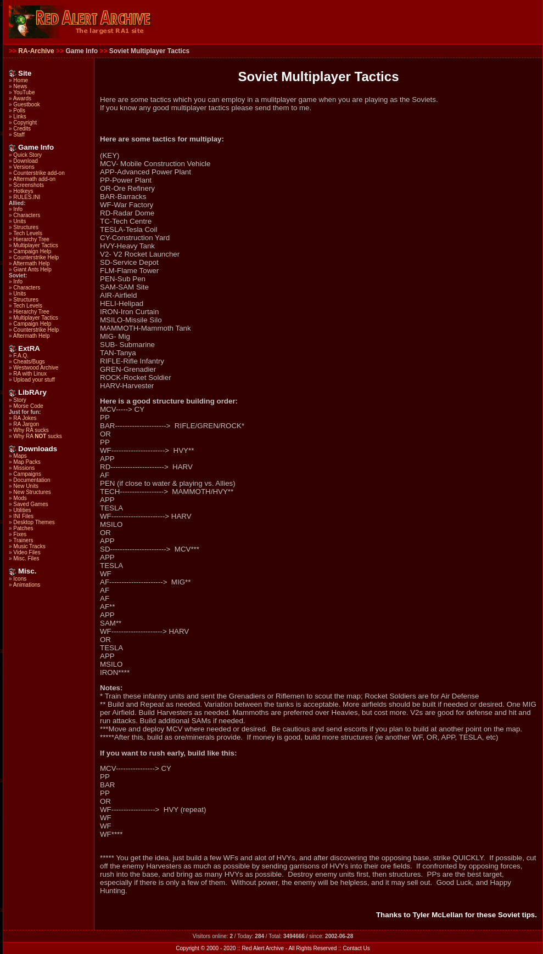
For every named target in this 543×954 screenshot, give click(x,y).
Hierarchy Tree (31, 239)
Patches (23, 528)
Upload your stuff (33, 380)
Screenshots (28, 185)
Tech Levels (27, 233)
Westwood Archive (35, 368)
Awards (22, 98)
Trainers (23, 540)
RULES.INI (26, 197)
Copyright (25, 123)
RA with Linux (30, 374)
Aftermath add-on (34, 179)
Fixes (19, 534)
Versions (23, 167)
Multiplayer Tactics (35, 245)
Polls (19, 110)
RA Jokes (24, 418)
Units (19, 221)
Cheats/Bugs (28, 362)
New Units (25, 486)
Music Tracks (29, 546)
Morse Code (28, 406)
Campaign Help (32, 251)
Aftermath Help (31, 263)
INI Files (23, 516)
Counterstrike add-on (38, 173)
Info (18, 209)
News (20, 86)
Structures (25, 227)
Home (20, 80)
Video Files (26, 552)
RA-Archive (36, 51)
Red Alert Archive (263, 948)
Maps (19, 456)
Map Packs (26, 462)
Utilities (22, 510)
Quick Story (27, 155)
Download (25, 161)
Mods (19, 498)
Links (19, 116)
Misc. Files (26, 558)
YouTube (24, 92)
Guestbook (26, 104)
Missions (24, 468)
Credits (22, 129)
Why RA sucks (30, 430)
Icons (19, 579)
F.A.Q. (21, 356)
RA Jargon (26, 424)
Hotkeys (23, 191)
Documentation (31, 480)
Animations (26, 585)
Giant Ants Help (32, 269)
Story (19, 400)
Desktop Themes (33, 522)
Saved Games (30, 504)
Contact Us (356, 948)
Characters (26, 215)
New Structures (32, 492)
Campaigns (27, 474)
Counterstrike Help (36, 257)
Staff (18, 135)
